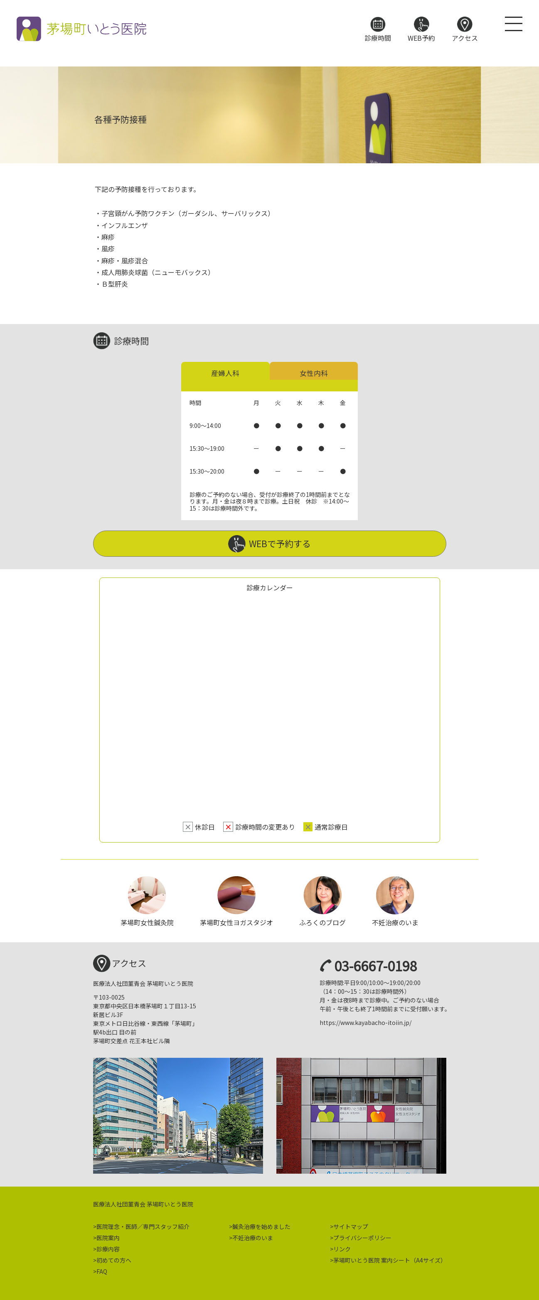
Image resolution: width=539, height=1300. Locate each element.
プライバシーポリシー (362, 1235)
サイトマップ (350, 1224)
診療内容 (108, 1246)
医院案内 (108, 1235)
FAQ (101, 1269)
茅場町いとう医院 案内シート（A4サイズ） (389, 1257)
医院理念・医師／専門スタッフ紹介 (143, 1224)
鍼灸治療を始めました (261, 1224)
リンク (342, 1246)
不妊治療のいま (252, 1235)
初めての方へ (113, 1257)
